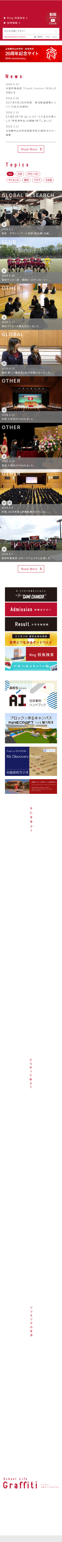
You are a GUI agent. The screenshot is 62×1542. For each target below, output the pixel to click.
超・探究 (38, 36)
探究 (26, 180)
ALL (10, 173)
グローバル (50, 36)
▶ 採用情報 (12, 22)
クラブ (37, 180)
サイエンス (13, 180)
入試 (19, 173)
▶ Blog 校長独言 (16, 17)
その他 (48, 180)
